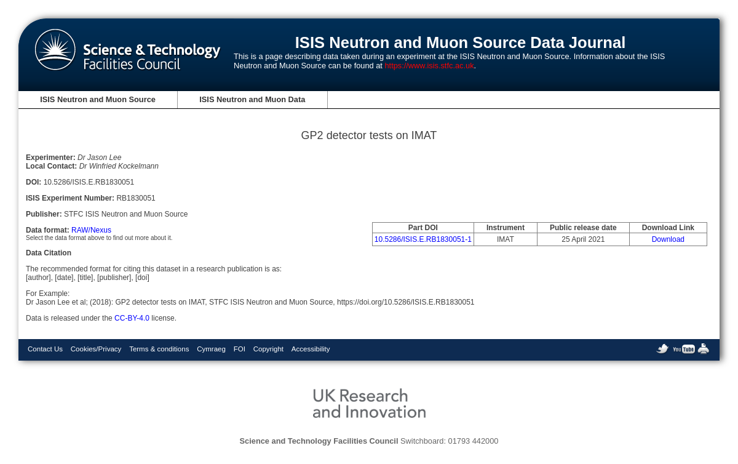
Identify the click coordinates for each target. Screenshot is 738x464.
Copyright (268, 349)
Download (668, 239)
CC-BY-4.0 (131, 318)
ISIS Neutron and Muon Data (252, 99)
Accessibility (311, 349)
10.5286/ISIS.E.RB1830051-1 (423, 239)
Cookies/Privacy (96, 349)
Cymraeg (211, 349)
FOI (239, 349)
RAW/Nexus (91, 230)
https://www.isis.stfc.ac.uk (429, 65)
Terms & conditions (159, 349)
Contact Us (45, 349)
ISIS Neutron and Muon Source (98, 99)
